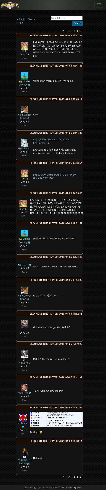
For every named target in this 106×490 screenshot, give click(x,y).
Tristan (24, 423)
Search (77, 23)
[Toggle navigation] (99, 5)
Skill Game (64, 488)
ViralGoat (23, 393)
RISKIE (24, 51)
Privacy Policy (76, 488)
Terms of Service (52, 488)
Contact (41, 488)
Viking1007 (24, 362)
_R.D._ (25, 264)
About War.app (30, 488)
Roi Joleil (26, 148)
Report (24, 58)
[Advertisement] (94, 61)
